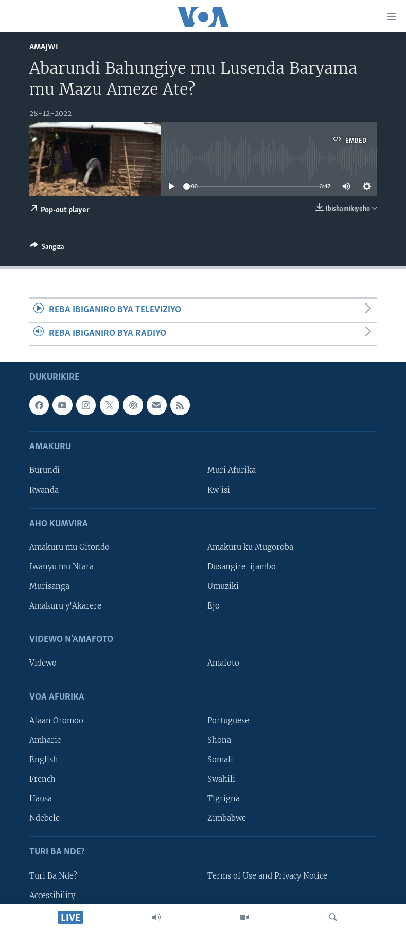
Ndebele (44, 818)
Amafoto (223, 663)
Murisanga (49, 586)
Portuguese (228, 720)
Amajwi (43, 47)
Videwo (43, 663)
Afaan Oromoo (56, 720)
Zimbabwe (226, 818)
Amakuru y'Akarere (65, 606)
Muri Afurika (231, 470)
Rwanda (44, 489)
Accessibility (52, 895)
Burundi (44, 470)
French (42, 779)
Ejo (213, 606)
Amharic (45, 740)
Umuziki (223, 586)
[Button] (47, 248)
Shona (219, 740)
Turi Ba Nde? (53, 875)
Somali (220, 759)
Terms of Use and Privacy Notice (267, 875)
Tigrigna (223, 798)
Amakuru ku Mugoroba (250, 547)
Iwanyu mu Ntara (61, 566)
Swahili (221, 779)
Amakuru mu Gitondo (69, 547)
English (43, 759)
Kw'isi (218, 489)
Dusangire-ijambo (241, 566)
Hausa (40, 798)
